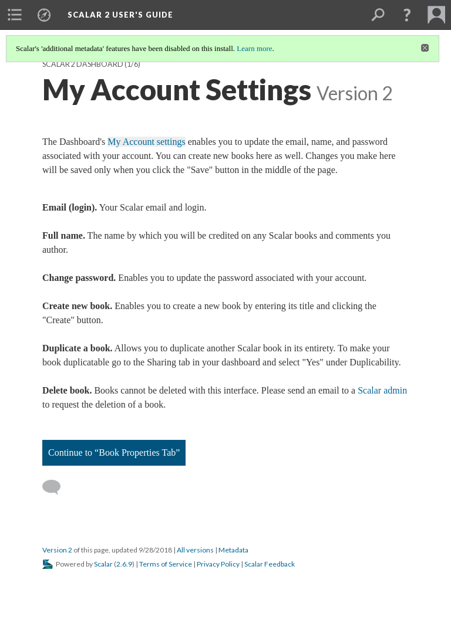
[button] (407, 14)
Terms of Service (165, 564)
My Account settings (146, 142)
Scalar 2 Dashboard (82, 64)
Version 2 (57, 549)
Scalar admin (382, 390)
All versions (195, 549)
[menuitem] (14, 14)
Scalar (103, 564)
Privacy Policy (218, 564)
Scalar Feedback (269, 564)
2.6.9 (124, 564)
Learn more (254, 48)
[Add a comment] (56, 487)
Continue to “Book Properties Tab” (114, 452)
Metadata (233, 549)
